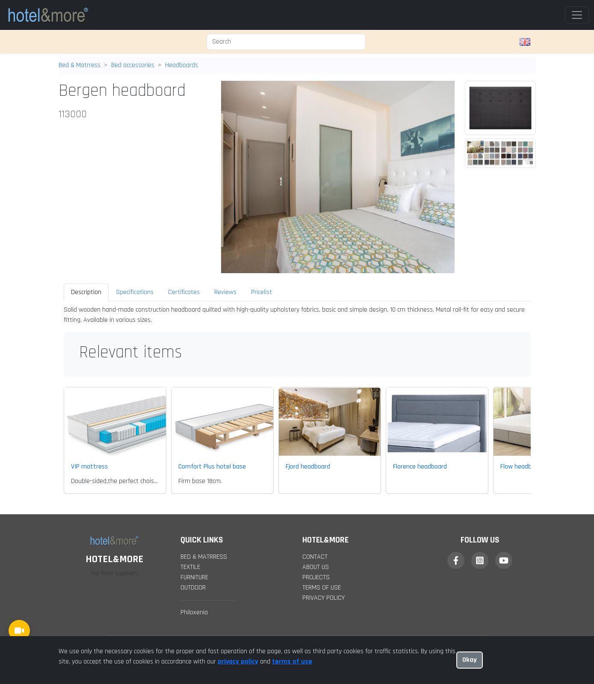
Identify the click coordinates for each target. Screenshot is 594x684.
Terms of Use (321, 587)
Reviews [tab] (225, 292)
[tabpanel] (297, 315)
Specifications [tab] (135, 292)
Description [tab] (86, 292)
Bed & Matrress (79, 65)
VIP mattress (89, 467)
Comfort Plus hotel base (212, 467)
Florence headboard (420, 467)
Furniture (194, 577)
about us (315, 567)
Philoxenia (194, 612)
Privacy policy (323, 597)
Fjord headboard (308, 467)
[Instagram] (479, 560)
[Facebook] (455, 560)
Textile (190, 567)
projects (316, 577)
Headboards (181, 65)
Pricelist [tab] (261, 292)
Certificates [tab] (184, 292)
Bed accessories (132, 65)
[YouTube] (503, 560)
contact (315, 556)
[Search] (286, 42)
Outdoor (193, 587)
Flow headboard (522, 467)
